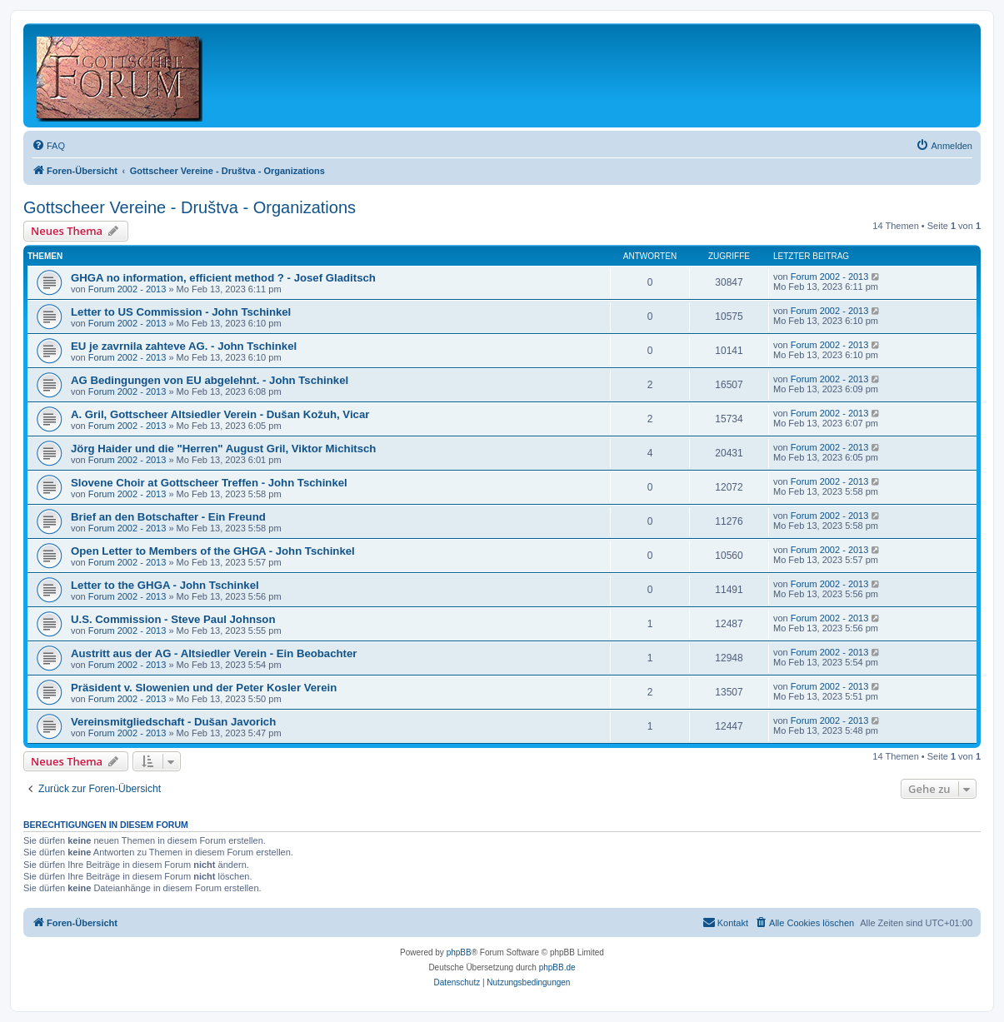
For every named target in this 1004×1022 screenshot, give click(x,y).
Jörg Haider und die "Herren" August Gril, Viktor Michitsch (223, 448)
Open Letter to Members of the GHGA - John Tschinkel (213, 551)
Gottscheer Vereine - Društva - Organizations (189, 207)
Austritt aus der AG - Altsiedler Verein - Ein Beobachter (214, 653)
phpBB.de (557, 967)
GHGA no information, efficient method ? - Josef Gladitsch (223, 278)
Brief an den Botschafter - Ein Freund (168, 517)
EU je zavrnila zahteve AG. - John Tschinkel (184, 346)
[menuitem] (48, 146)
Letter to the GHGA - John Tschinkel (165, 585)
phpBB (459, 952)
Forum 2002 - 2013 (127, 289)
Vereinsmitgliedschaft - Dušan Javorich (173, 721)
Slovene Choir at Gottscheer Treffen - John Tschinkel (209, 482)
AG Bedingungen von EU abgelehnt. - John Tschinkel (209, 380)
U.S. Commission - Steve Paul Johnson (173, 619)
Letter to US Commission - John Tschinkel (181, 312)
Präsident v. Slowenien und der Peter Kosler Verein (204, 687)
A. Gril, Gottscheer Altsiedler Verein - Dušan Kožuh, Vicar (220, 414)
